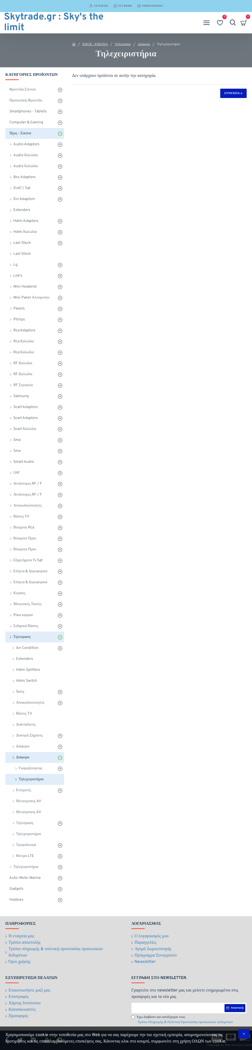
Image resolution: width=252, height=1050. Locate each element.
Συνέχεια (232, 93)
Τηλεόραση (123, 44)
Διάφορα (144, 44)
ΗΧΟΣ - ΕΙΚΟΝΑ (95, 44)
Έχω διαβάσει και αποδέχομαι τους (182, 1020)
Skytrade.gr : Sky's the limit (54, 22)
